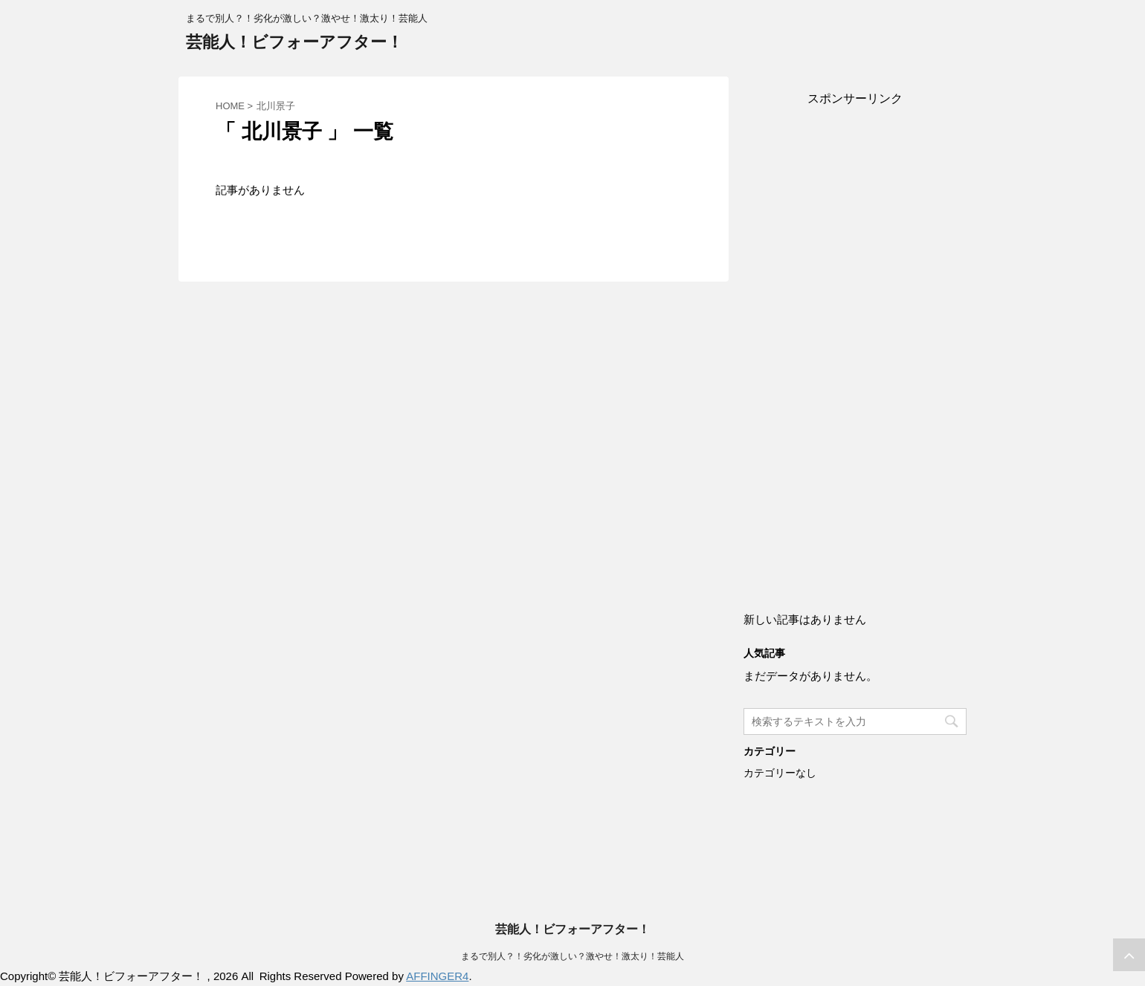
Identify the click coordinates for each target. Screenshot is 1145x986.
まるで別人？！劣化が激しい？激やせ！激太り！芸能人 (572, 956)
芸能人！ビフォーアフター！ (294, 42)
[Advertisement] (855, 343)
